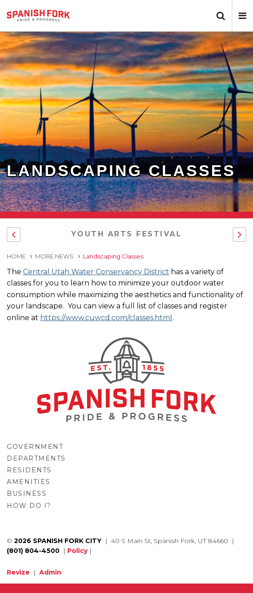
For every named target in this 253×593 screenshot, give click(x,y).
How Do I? (29, 506)
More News (54, 256)
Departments (36, 458)
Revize (18, 572)
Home (16, 256)
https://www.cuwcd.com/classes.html (106, 317)
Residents (29, 470)
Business (26, 493)
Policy (77, 551)
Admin (50, 572)
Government (35, 447)
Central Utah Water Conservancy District (96, 271)
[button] (242, 16)
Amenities (29, 482)
